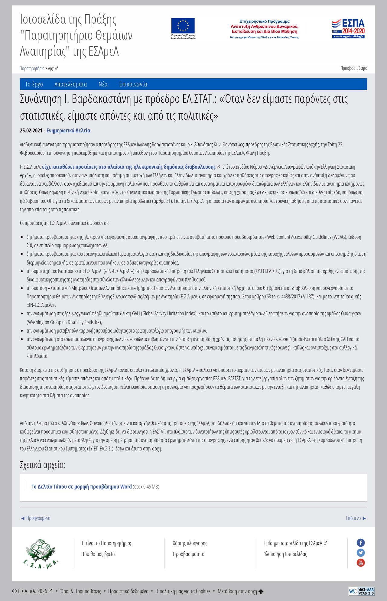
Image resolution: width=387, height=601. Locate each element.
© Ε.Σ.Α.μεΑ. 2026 (29, 591)
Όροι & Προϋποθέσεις (80, 591)
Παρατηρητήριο (32, 68)
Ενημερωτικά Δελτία (68, 130)
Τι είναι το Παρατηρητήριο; (106, 543)
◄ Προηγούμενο (35, 517)
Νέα (103, 84)
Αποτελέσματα (71, 84)
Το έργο (34, 84)
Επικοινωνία (133, 84)
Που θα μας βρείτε (98, 554)
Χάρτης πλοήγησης (190, 543)
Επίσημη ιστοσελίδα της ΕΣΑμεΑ (293, 543)
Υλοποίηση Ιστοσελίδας (285, 554)
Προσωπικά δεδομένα (128, 591)
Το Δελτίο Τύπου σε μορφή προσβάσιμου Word (82, 486)
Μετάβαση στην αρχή (241, 591)
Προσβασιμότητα (353, 68)
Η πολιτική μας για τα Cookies (182, 591)
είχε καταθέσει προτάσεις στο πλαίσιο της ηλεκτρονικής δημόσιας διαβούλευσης (129, 166)
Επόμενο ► (356, 517)
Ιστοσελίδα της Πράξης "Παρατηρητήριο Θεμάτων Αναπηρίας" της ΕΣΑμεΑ (76, 34)
